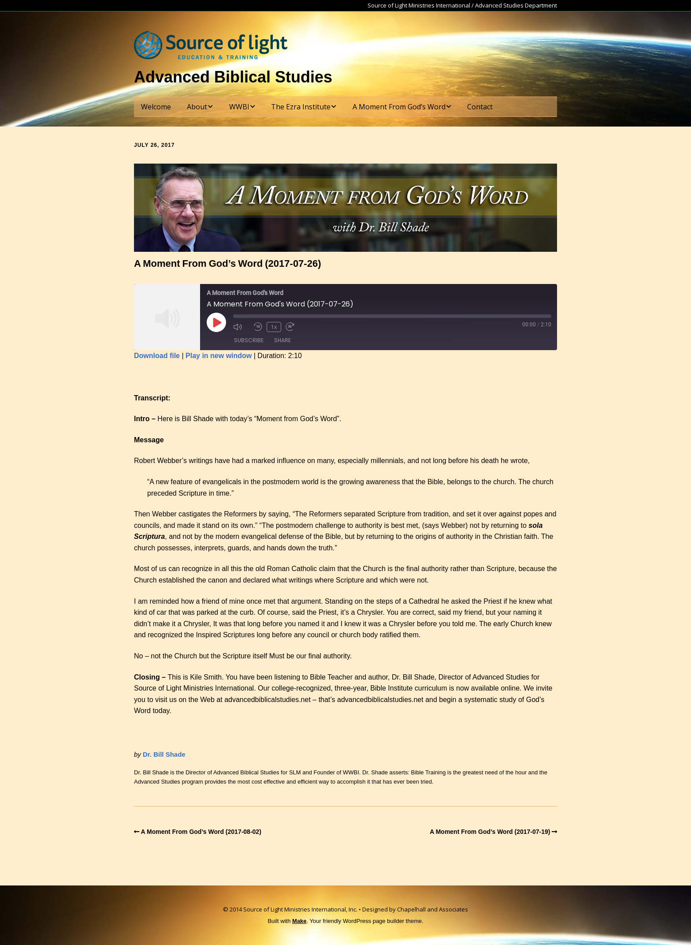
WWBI (239, 107)
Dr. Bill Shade (164, 754)
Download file (157, 355)
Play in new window (219, 355)
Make (299, 921)
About (197, 107)
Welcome (156, 107)
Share (282, 340)
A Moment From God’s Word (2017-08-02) (201, 831)
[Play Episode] (216, 322)
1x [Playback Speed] (274, 327)
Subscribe (249, 340)
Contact (480, 107)
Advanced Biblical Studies (233, 77)
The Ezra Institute (301, 107)
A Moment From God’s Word (399, 107)
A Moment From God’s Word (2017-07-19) (490, 831)
